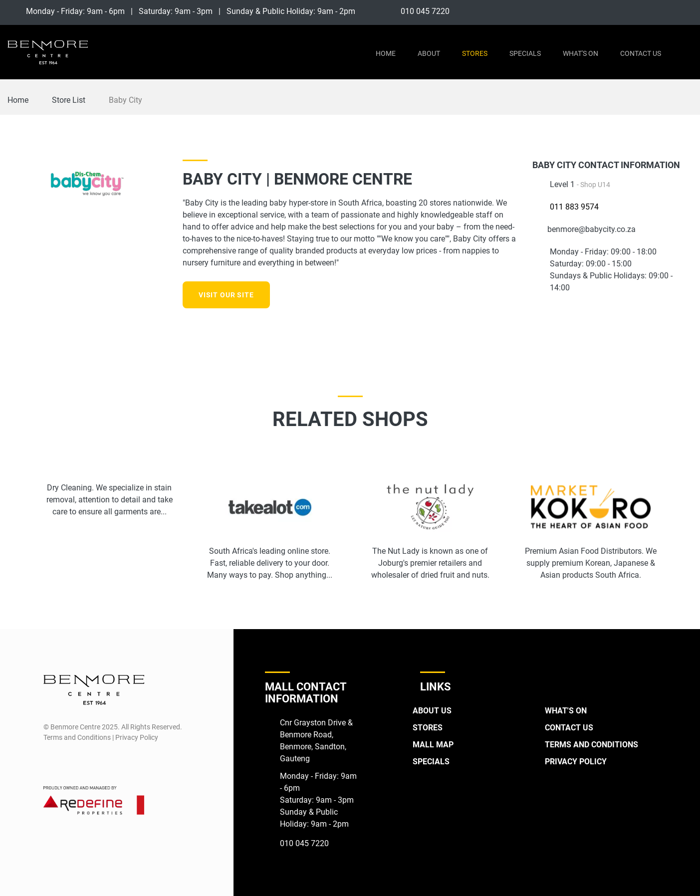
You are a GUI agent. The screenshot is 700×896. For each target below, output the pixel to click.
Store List (68, 100)
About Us (432, 710)
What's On (580, 53)
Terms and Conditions (591, 744)
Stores (474, 53)
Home (386, 53)
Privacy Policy (576, 761)
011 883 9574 (574, 207)
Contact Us (640, 53)
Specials (525, 53)
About (429, 53)
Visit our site (226, 295)
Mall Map (433, 744)
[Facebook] (665, 10)
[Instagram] (686, 10)
